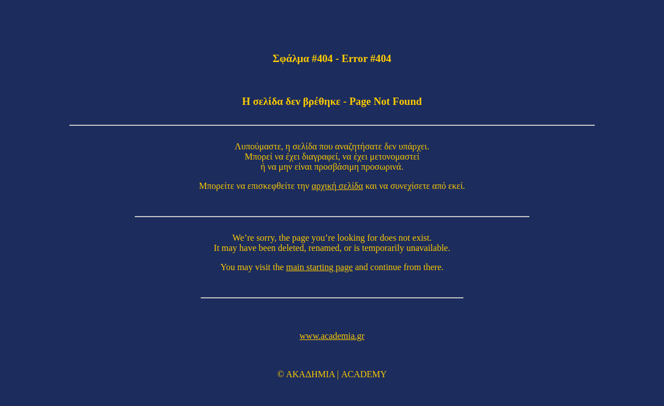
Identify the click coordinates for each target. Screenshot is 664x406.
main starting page (319, 267)
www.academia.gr (331, 336)
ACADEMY (364, 374)
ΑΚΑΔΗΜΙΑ (310, 374)
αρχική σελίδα (338, 186)
